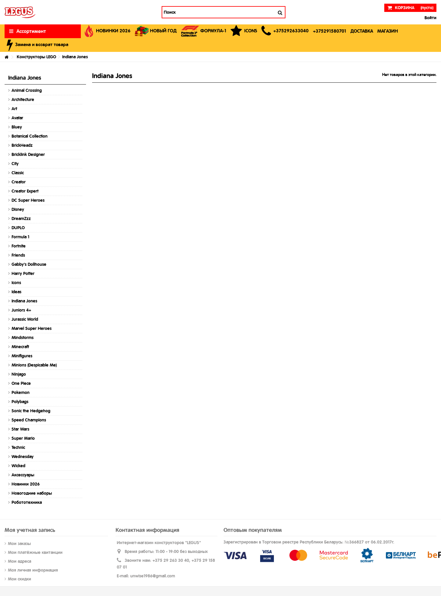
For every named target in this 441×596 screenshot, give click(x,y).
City (15, 163)
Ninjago (19, 374)
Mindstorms (23, 337)
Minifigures (22, 355)
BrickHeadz (22, 145)
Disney (18, 209)
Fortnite (19, 246)
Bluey (17, 127)
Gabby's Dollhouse (29, 264)
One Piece (21, 383)
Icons (16, 282)
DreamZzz (21, 218)
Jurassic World (25, 319)
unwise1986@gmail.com (152, 575)
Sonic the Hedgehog (31, 410)
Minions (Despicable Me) (34, 365)
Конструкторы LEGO (36, 56)
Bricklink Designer (28, 154)
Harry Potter (23, 273)
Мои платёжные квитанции (35, 552)
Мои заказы (19, 543)
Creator (19, 181)
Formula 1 (20, 236)
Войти (429, 17)
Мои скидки (19, 578)
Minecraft (20, 346)
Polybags (20, 401)
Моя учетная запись (30, 530)
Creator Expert (25, 191)
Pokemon (21, 392)
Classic (18, 172)
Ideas (16, 291)
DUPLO (18, 227)
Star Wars (20, 429)
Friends (18, 255)
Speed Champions (29, 419)
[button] (285, 31)
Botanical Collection (30, 136)
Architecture (23, 99)
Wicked (18, 465)
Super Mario (23, 438)
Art (14, 108)
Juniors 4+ (21, 310)
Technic (18, 447)
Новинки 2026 (26, 484)
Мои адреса (19, 561)
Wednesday (23, 456)
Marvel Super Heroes (32, 328)
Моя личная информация (33, 570)
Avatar (17, 117)
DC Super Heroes (28, 200)
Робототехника (27, 502)
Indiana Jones (24, 300)
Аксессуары (23, 474)
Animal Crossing (27, 90)
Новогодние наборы (32, 493)
